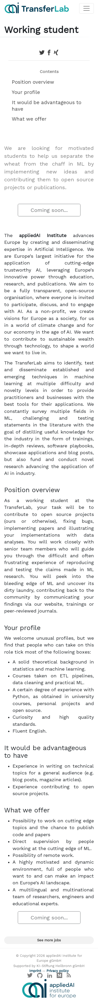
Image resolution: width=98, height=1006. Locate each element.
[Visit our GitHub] (39, 976)
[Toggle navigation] (86, 8)
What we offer (29, 119)
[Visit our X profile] (30, 976)
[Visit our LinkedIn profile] (49, 976)
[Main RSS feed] (69, 976)
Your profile (26, 92)
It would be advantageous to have (46, 105)
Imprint (35, 971)
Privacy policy (58, 971)
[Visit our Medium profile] (59, 976)
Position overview (33, 82)
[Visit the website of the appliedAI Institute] (49, 988)
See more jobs (49, 940)
